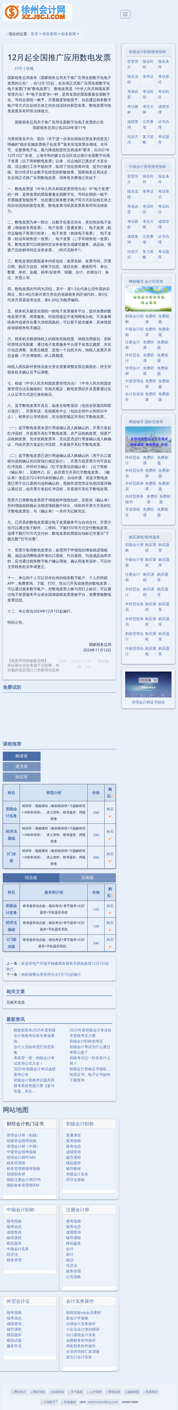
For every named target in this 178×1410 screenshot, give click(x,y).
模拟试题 (14, 1340)
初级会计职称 (80, 1124)
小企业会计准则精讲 (82, 1329)
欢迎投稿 (57, 1391)
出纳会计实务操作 (81, 1323)
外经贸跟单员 (134, 486)
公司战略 (73, 1276)
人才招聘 (94, 1391)
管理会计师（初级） (23, 1135)
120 (96, 909)
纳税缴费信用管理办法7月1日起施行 (51, 974)
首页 (34, 33)
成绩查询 (73, 1151)
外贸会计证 (18, 1301)
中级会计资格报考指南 (147, 166)
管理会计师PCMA (21, 1157)
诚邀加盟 (132, 1391)
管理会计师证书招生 (148, 702)
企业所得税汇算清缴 (82, 1351)
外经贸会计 (132, 357)
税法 (69, 1259)
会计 (69, 1248)
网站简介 (19, 1391)
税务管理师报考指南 (23, 1168)
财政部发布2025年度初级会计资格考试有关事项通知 (35, 1035)
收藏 (30, 68)
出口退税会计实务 (81, 1334)
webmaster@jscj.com (103, 1402)
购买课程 (150, 547)
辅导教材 (73, 1168)
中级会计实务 (18, 1248)
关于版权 (75, 1391)
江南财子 (49, 1401)
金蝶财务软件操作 (81, 1340)
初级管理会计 (134, 636)
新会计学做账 (77, 1318)
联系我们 (151, 1391)
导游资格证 (132, 512)
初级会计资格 (134, 547)
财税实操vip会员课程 (83, 1312)
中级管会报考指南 (21, 1151)
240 (96, 943)
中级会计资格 (134, 562)
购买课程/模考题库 (144, 537)
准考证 (148, 76)
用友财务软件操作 (81, 1345)
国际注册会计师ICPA (24, 1179)
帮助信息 (113, 1391)
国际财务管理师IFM (23, 1185)
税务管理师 (16, 1162)
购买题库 (163, 547)
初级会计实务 (77, 1174)
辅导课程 (73, 1157)
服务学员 (14, 1345)
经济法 (12, 1254)
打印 (18, 68)
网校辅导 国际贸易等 (146, 421)
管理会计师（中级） (23, 1146)
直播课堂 (73, 1135)
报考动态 (73, 1146)
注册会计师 (77, 1209)
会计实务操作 (80, 1301)
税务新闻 (49, 33)
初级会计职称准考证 (86, 1041)
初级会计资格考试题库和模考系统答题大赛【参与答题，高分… (34, 1085)
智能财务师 (16, 1174)
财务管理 (14, 1259)
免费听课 (150, 319)
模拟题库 (73, 1162)
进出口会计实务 (79, 1357)
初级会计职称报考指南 (147, 51)
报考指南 (73, 1140)
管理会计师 (132, 370)
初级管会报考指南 (21, 1140)
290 (96, 812)
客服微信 (69, 1402)
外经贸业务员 (134, 473)
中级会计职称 (21, 1209)
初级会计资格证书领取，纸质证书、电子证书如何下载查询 (90, 1074)
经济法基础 (75, 1179)
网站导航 (38, 1391)
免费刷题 (163, 319)
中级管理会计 (134, 383)
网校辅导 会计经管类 (146, 281)
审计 (69, 1254)
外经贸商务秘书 (134, 499)
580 (96, 857)
